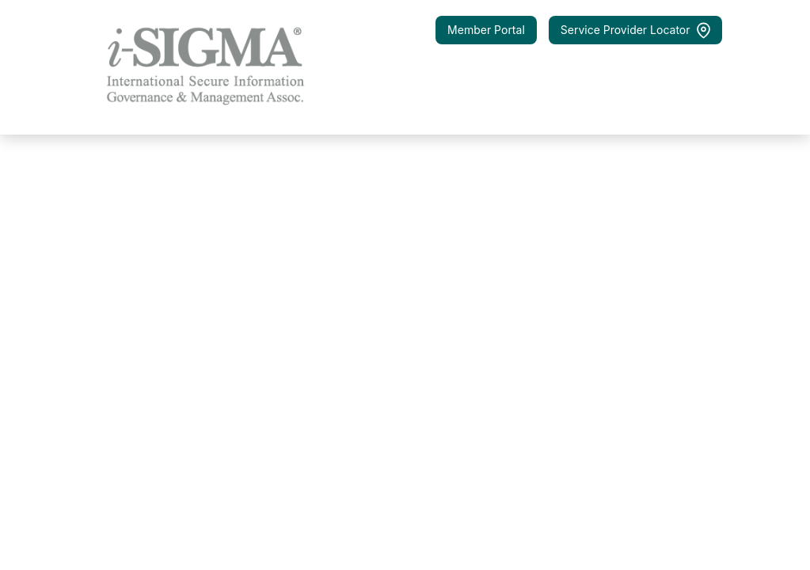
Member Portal (486, 29)
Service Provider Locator (635, 30)
